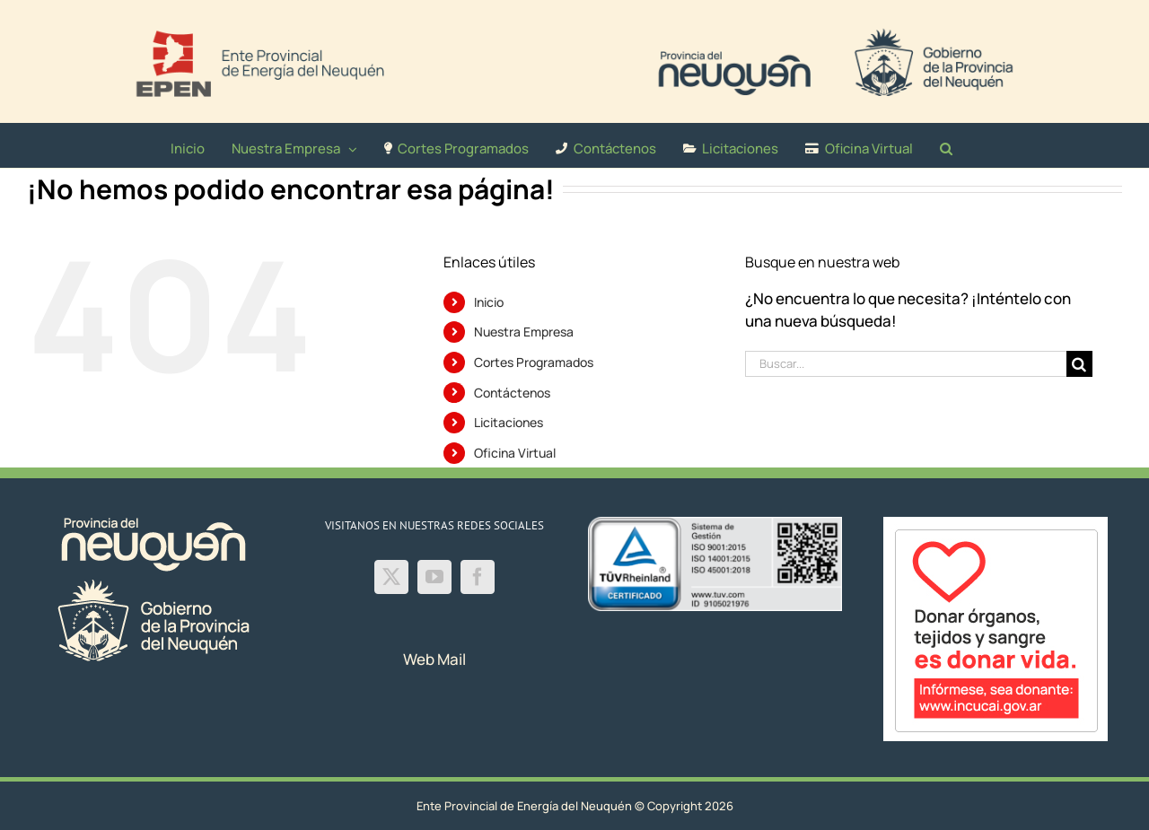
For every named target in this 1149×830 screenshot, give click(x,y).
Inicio (489, 301)
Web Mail (434, 659)
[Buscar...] (905, 364)
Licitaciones (508, 422)
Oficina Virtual (515, 452)
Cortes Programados (533, 362)
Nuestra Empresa (524, 331)
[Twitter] (391, 577)
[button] (946, 145)
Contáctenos (512, 392)
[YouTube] (434, 577)
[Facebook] (477, 577)
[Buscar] (1079, 364)
